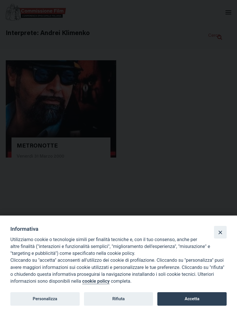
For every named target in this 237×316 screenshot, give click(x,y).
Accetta (192, 298)
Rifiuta (118, 298)
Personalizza (45, 298)
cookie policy (96, 281)
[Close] (220, 232)
